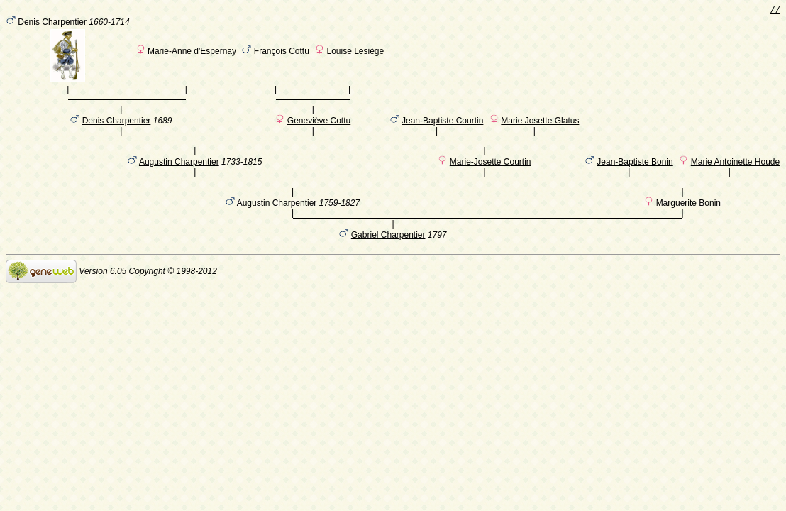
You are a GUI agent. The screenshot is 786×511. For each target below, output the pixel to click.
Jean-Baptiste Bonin (634, 178)
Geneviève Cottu (318, 130)
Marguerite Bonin (688, 226)
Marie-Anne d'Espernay (192, 53)
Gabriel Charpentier (388, 260)
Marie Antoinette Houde (735, 178)
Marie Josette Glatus (540, 130)
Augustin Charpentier (179, 178)
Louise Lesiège (355, 53)
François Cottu (281, 53)
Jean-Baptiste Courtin (442, 130)
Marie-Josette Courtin (490, 178)
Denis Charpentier (52, 24)
